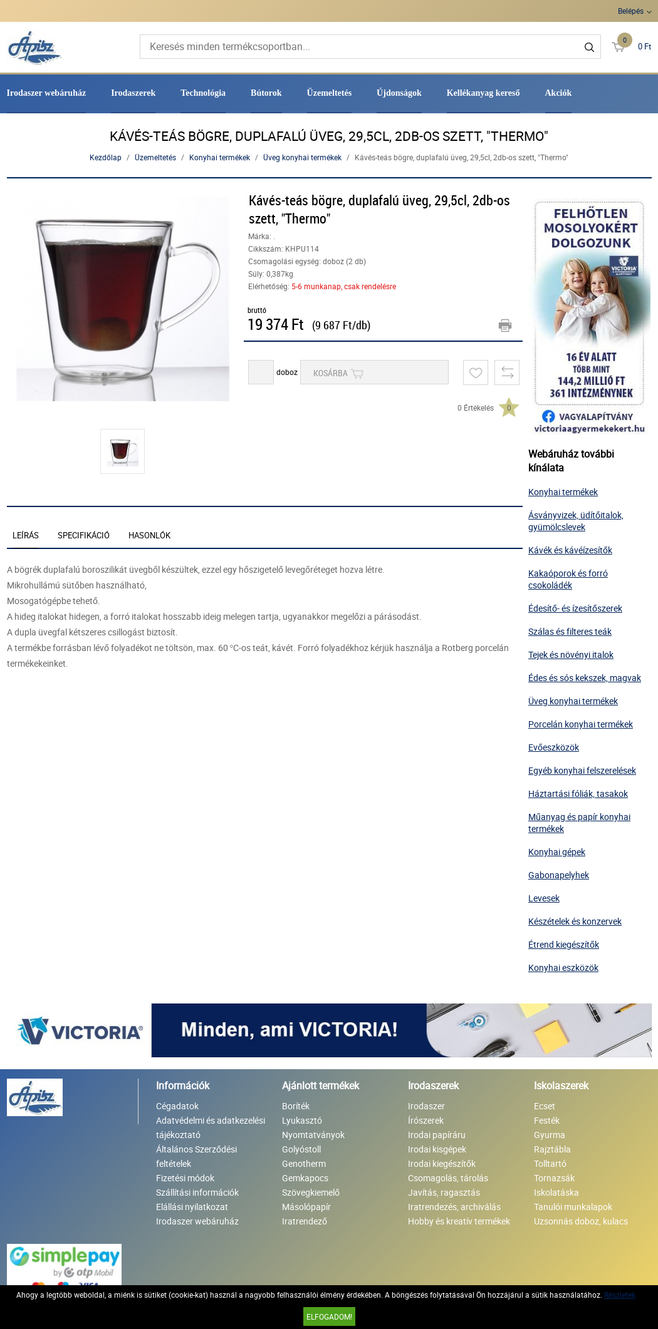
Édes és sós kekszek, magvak (584, 678)
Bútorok (266, 93)
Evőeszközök (553, 747)
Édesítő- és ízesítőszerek (575, 608)
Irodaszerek (133, 93)
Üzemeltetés (329, 93)
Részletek (619, 1295)
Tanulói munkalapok (573, 1207)
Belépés (631, 11)
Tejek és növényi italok (571, 654)
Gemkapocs (305, 1178)
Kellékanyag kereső (483, 93)
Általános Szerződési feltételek (196, 1156)
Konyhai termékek (219, 157)
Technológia (203, 93)
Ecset (544, 1106)
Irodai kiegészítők (442, 1163)
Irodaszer (426, 1106)
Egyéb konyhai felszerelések (582, 770)
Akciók (558, 93)
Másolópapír (306, 1207)
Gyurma (549, 1135)
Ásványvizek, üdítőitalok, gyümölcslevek (576, 521)
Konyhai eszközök (563, 967)
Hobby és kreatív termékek (459, 1221)
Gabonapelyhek (558, 875)
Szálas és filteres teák (570, 631)
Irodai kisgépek (437, 1149)
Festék (547, 1120)
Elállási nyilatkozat (192, 1207)
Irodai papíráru (437, 1135)
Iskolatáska (556, 1192)
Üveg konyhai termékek (302, 157)
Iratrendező (304, 1221)
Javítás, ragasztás (444, 1192)
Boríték (296, 1106)
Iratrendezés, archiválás (454, 1207)
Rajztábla (552, 1149)
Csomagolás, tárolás (448, 1178)
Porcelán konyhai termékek (580, 724)
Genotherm (304, 1163)
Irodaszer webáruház (46, 93)
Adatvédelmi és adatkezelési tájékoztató (210, 1127)
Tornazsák (554, 1178)
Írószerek (426, 1120)
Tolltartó (550, 1163)
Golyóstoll (301, 1149)
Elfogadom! (329, 1316)
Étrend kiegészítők (563, 944)
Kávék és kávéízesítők (570, 550)
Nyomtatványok (313, 1135)
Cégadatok (177, 1106)
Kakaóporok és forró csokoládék (568, 579)
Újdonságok (399, 93)
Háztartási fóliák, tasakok (578, 793)
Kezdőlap (106, 157)
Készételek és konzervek (575, 921)
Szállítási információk (197, 1192)
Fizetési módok (185, 1178)
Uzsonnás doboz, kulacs (581, 1221)
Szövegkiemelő (311, 1192)
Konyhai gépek (556, 852)
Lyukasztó (302, 1120)
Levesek (544, 898)
